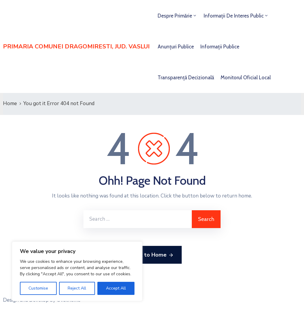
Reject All (77, 288)
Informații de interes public (234, 16)
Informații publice (219, 47)
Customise (38, 288)
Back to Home (152, 255)
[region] (77, 271)
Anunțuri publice (176, 47)
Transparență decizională (186, 77)
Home (10, 103)
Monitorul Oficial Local (246, 77)
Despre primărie (175, 16)
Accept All (116, 288)
